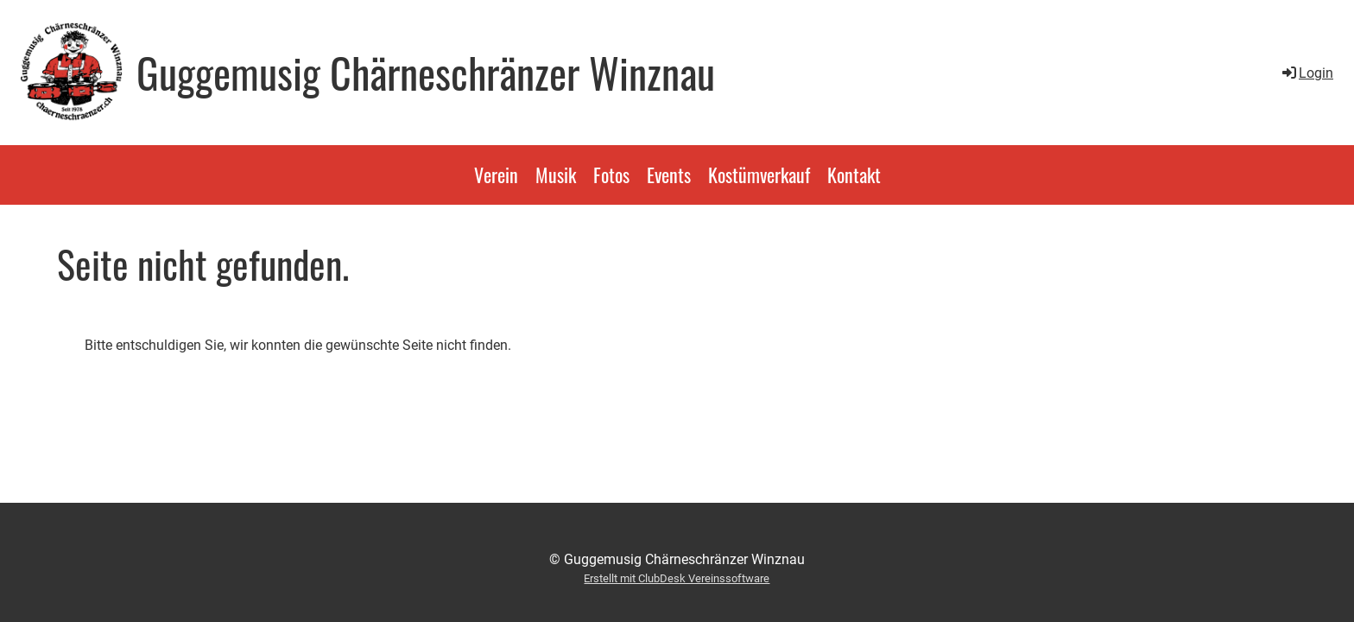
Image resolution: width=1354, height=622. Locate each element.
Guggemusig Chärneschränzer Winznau (425, 72)
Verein (496, 174)
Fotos (611, 174)
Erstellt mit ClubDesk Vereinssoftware (676, 578)
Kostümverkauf (759, 174)
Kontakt (854, 174)
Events (669, 174)
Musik (555, 174)
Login (1306, 73)
